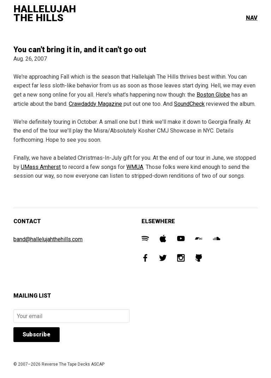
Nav (252, 17)
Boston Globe (213, 94)
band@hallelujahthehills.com (48, 239)
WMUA (134, 167)
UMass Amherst (41, 167)
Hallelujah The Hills (44, 13)
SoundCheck (189, 103)
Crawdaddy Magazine (95, 103)
